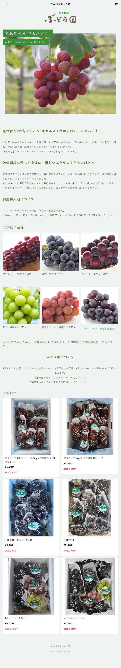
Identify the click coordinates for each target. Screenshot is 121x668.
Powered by (60, 651)
